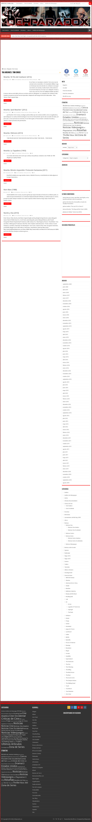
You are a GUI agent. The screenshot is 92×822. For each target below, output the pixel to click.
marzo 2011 (66, 463)
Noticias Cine (69, 525)
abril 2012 (65, 426)
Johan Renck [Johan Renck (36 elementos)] (76, 119)
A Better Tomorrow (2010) (75, 212)
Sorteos (67, 561)
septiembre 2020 (67, 284)
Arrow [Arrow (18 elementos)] (19, 711)
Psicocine (34, 792)
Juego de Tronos (70, 629)
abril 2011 (65, 460)
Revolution (68, 648)
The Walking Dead (70, 683)
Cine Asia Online (36, 736)
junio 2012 (65, 421)
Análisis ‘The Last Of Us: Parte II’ (75, 206)
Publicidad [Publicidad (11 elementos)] (10, 735)
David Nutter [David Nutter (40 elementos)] (66, 115)
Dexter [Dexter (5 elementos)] (23, 719)
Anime (66, 498)
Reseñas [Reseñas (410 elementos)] (82, 130)
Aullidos (34, 725)
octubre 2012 (66, 410)
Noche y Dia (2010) (11, 213)
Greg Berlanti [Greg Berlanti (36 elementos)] (82, 117)
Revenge (68, 645)
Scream (68, 653)
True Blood (69, 688)
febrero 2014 (66, 365)
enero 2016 (66, 317)
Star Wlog (34, 798)
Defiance (68, 615)
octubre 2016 (66, 306)
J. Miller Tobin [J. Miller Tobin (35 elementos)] (70, 119)
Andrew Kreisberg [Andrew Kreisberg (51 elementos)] (75, 105)
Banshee (68, 588)
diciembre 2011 (67, 438)
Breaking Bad (69, 596)
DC (66, 602)
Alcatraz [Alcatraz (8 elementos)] (3, 711)
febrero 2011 (66, 466)
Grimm (67, 623)
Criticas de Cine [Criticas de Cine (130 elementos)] (79, 112)
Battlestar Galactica (71, 591)
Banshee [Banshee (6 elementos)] (11, 713)
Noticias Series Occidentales (75, 541)
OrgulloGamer (36, 781)
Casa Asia (34, 731)
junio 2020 (65, 287)
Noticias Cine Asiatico (73, 527)
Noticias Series (69, 536)
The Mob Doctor (70, 672)
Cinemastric (35, 742)
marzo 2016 (66, 315)
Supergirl (70, 609)
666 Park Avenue (70, 577)
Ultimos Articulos (33, 79)
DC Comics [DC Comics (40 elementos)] (73, 115)
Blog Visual (35, 728)
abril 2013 (65, 393)
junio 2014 (65, 354)
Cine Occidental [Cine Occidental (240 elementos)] (17, 716)
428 (32, 153)
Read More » (7, 100)
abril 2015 (65, 334)
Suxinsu (34, 804)
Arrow (69, 604)
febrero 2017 (66, 295)
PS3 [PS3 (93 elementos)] (75, 131)
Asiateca (34, 722)
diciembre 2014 (67, 340)
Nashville (68, 640)
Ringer (67, 650)
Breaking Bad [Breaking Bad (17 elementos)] (18, 713)
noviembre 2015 (67, 323)
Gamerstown (35, 759)
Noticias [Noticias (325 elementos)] (78, 122)
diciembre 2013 (67, 371)
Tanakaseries (35, 806)
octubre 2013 (66, 376)
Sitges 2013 (67, 558)
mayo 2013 (65, 390)
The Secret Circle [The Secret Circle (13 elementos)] (9, 739)
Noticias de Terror (37, 773)
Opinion (67, 550)
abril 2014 (65, 359)
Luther (67, 634)
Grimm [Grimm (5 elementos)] (11, 721)
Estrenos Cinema (36, 753)
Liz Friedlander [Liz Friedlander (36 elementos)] (82, 120)
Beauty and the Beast (71, 594)
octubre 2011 (66, 443)
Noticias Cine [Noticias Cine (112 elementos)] (7, 726)
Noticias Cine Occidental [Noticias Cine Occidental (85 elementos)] (12, 728)
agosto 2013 (66, 382)
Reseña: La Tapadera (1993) (15, 151)
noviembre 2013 (67, 373)
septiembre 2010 (67, 480)
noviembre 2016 (67, 303)
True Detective (69, 691)
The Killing (68, 669)
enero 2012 (66, 435)
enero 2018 (66, 292)
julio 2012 (65, 418)
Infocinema (35, 762)
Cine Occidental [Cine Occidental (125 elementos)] (75, 110)
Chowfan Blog (36, 734)
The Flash (70, 612)
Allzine (34, 714)
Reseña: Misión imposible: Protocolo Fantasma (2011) (25, 170)
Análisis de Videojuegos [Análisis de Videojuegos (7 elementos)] (11, 711)
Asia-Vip (34, 720)
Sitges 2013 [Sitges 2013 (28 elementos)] (8, 736)
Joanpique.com (36, 764)
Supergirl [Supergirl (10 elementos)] (19, 736)
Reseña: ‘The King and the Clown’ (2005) (77, 209)
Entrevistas (67, 514)
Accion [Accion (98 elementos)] (65, 106)
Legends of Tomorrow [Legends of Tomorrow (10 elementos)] (7, 723)
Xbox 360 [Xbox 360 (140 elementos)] (74, 135)
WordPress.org (67, 96)
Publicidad (67, 553)
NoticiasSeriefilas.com (38, 776)
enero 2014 (66, 368)
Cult (67, 599)
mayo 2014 (65, 357)
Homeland (68, 626)
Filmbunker (35, 756)
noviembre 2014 (67, 343)
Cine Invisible (35, 739)
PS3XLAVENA (35, 790)
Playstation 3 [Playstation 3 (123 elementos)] (68, 130)
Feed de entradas (67, 90)
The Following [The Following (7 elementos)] (22, 738)
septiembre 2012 (67, 412)
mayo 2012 (65, 424)
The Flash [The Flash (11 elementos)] (16, 738)
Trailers (66, 564)
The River (68, 675)
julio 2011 (65, 452)
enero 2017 (66, 298)
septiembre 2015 (67, 326)
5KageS (34, 711)
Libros (41, 3)
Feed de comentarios (68, 93)
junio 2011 (65, 454)
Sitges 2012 (67, 556)
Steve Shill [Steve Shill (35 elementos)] (76, 133)
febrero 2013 (66, 398)
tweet (5, 103)
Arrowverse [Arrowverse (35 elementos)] (82, 105)
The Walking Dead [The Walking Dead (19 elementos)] (7, 741)
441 (34, 172)
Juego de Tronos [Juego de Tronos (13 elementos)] (23, 721)
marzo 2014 (66, 362)
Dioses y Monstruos (37, 745)
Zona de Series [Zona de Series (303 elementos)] (17, 747)
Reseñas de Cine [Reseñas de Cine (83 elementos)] (68, 133)
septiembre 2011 (67, 446)
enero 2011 (66, 468)
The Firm (68, 664)
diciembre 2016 (67, 301)
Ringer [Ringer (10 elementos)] (20, 735)
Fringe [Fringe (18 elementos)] (8, 721)
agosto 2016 (66, 309)
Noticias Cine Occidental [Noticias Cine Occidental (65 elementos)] (73, 125)
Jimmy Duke (66, 197)
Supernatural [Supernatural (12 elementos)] (4, 738)
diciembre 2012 (67, 404)
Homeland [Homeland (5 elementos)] (16, 721)
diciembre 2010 (67, 471)
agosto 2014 (66, 348)
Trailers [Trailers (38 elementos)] (19, 741)
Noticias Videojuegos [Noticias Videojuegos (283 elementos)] (12, 732)
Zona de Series (68, 575)
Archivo (65, 147)
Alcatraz (68, 580)
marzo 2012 (66, 429)
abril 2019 (65, 289)
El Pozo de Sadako (37, 750)
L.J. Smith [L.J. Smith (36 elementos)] (76, 120)
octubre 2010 (66, 477)
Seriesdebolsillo (36, 795)
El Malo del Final (36, 748)
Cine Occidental (28, 3)
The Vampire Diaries (71, 680)
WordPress (73, 819)
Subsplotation (36, 801)
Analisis (66, 492)
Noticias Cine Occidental (74, 530)
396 (31, 192)
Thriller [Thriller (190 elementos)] (66, 135)
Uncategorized (68, 572)
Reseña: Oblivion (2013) (13, 133)
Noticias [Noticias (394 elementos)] (18, 723)
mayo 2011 (65, 457)
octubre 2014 (66, 345)
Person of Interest (70, 642)
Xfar (33, 812)
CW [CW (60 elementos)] (87, 112)
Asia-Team (35, 717)
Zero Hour (68, 694)
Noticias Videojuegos (71, 544)
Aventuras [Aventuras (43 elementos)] (71, 108)
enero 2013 (66, 401)
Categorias (65, 158)
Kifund (34, 770)
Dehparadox (87, 819)
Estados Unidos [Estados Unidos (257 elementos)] (71, 117)
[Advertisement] (46, 54)
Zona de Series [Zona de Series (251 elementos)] (8, 785)
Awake (67, 585)
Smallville (68, 656)
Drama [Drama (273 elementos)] (80, 114)
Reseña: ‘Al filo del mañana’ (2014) (18, 77)
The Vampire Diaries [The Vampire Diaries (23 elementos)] (20, 740)
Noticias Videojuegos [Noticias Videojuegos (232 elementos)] (73, 127)
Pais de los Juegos (37, 787)
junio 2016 (65, 312)
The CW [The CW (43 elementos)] (86, 133)
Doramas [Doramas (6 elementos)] (3, 721)
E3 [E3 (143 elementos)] (85, 115)
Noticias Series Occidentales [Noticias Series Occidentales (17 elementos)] (14, 730)
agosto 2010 (66, 482)
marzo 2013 (66, 396)
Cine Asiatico (19, 3)
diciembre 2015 (67, 320)
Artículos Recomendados (71, 500)
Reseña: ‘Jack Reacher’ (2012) (15, 110)
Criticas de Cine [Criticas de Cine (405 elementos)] (10, 718)
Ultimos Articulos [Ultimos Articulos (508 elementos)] (11, 744)
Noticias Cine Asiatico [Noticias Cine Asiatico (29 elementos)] (21, 726)
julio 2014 (65, 351)
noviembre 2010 (67, 474)
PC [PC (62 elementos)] (84, 128)
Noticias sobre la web (70, 547)
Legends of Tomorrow (74, 607)
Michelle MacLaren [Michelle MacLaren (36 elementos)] (69, 123)
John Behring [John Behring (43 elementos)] (82, 119)
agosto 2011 (66, 449)
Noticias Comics (70, 533)
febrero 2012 (66, 432)
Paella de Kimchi (36, 784)
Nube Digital (35, 778)
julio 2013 (65, 385)
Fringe (67, 621)
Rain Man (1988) (10, 190)
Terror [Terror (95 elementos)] (81, 133)
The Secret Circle (70, 677)
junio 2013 (65, 387)
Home (4, 69)
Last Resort (69, 631)
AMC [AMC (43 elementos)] (69, 105)
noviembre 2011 (67, 440)
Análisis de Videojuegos (51, 3)
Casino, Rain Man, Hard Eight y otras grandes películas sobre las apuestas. (28, 36)
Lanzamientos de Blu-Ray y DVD (73, 517)
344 (32, 215)
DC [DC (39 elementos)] (70, 115)
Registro (65, 85)
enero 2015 (66, 337)
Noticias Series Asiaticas (74, 538)
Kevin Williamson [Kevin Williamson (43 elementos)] (69, 120)
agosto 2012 (66, 415)
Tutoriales (67, 567)
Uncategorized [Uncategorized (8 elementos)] (5, 747)
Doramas (36, 3)
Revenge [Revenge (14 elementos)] (15, 735)
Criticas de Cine (25, 79)
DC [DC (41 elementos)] (20, 719)
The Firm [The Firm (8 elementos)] (11, 738)
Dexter (67, 618)
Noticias (67, 523)
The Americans (69, 661)
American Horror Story (71, 583)
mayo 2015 (65, 331)
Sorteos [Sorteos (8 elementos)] (15, 736)
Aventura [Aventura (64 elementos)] (65, 108)
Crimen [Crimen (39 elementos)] (70, 112)
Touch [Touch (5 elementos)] (14, 741)
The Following (69, 667)
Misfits (67, 637)
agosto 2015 (66, 329)
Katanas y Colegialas (37, 767)
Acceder (65, 88)
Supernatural (69, 659)
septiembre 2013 (67, 379)
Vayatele (34, 809)
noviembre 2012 (67, 407)
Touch (67, 686)
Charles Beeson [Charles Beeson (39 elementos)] (77, 108)
